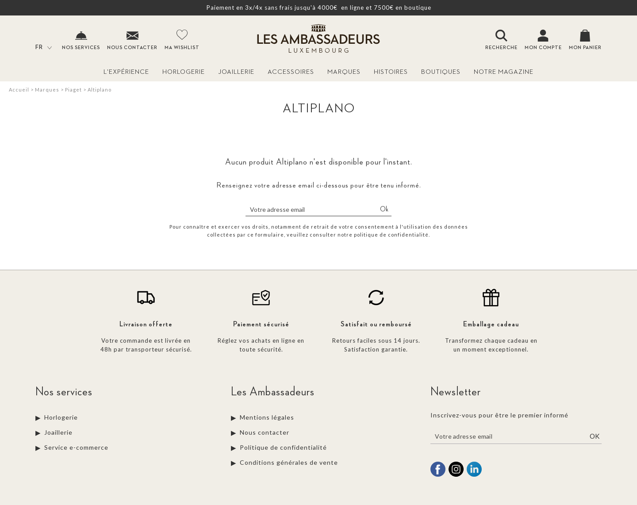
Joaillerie (236, 72)
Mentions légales (267, 417)
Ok (384, 209)
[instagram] (456, 475)
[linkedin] (474, 475)
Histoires (391, 72)
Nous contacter (264, 432)
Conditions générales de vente (289, 462)
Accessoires (291, 72)
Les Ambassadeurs (273, 392)
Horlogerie (183, 72)
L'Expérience (126, 72)
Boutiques (440, 72)
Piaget (73, 89)
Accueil (19, 89)
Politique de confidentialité (283, 447)
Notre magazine (503, 72)
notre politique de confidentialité (383, 234)
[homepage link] (318, 39)
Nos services (63, 392)
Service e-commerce (76, 447)
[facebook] (437, 475)
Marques (344, 72)
